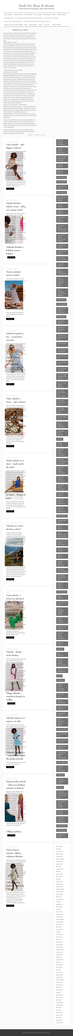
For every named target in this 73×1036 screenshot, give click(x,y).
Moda (26, 24)
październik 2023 (60, 919)
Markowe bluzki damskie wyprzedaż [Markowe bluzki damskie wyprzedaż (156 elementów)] (61, 452)
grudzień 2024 (59, 884)
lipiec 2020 (58, 1000)
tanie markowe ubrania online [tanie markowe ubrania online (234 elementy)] (60, 722)
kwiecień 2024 (59, 904)
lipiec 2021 (58, 987)
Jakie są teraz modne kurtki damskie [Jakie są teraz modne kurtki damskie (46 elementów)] (62, 376)
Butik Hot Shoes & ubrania (36, 6)
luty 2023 (58, 939)
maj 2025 (58, 871)
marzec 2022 (59, 967)
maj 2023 (58, 932)
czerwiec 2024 (59, 899)
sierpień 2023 (59, 924)
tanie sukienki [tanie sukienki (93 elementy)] (62, 729)
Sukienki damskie (18, 14)
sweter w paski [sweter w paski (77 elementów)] (60, 695)
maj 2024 (58, 901)
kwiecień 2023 (59, 934)
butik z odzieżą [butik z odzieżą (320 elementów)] (60, 205)
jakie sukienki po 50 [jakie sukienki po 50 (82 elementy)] (61, 363)
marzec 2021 (59, 997)
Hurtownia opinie (9, 18)
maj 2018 (58, 1010)
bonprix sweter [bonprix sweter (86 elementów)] (60, 172)
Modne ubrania (61, 14)
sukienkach (20, 64)
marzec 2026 (59, 846)
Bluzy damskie (38, 14)
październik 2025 (60, 859)
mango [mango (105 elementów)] (59, 439)
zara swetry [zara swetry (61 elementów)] (61, 830)
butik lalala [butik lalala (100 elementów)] (61, 181)
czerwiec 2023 (59, 929)
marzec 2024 (59, 906)
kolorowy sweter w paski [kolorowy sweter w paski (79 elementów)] (60, 410)
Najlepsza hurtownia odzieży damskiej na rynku (37, 21)
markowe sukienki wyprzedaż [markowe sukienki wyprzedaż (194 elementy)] (61, 479)
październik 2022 (60, 949)
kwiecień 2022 (59, 964)
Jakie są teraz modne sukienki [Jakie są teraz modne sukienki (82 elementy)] (62, 384)
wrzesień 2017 (59, 1022)
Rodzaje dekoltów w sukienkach (13, 21)
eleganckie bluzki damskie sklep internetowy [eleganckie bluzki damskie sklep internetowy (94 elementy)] (62, 228)
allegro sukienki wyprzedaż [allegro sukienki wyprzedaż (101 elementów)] (61, 142)
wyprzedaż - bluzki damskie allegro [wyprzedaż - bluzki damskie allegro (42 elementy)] (61, 804)
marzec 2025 (59, 876)
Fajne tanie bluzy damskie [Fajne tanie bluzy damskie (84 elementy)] (62, 258)
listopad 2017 (59, 1020)
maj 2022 (58, 962)
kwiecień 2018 (59, 1012)
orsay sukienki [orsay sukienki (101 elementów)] (60, 597)
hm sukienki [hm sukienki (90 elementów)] (61, 316)
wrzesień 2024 (59, 891)
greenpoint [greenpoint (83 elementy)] (61, 299)
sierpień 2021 (59, 984)
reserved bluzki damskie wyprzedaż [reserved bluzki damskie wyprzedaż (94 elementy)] (61, 635)
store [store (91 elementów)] (59, 676)
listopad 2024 (59, 886)
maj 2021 (58, 992)
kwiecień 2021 (59, 995)
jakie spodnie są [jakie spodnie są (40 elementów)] (61, 344)
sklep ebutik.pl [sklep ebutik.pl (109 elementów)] (60, 654)
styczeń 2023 (59, 942)
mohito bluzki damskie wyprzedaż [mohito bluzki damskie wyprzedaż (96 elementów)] (62, 542)
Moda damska (47, 14)
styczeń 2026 (59, 851)
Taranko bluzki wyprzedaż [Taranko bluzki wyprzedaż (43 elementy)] (61, 768)
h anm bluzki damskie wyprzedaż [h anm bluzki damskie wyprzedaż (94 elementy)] (61, 310)
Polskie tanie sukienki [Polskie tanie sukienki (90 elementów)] (61, 627)
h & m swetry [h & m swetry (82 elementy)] (61, 304)
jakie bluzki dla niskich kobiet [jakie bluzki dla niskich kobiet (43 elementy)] (61, 329)
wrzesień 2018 (59, 1002)
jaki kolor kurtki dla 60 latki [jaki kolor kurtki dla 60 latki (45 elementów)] (61, 402)
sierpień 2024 (59, 894)
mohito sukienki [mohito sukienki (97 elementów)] (60, 550)
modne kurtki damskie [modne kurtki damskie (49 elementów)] (62, 521)
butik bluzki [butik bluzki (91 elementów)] (61, 177)
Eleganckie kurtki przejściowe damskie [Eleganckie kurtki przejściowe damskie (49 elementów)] (61, 238)
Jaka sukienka (24, 121)
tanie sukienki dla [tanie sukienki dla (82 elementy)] (62, 734)
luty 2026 (58, 849)
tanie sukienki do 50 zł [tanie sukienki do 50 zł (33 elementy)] (62, 741)
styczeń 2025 (59, 881)
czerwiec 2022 (59, 959)
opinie (14, 86)
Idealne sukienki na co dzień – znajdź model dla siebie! (38, 464)
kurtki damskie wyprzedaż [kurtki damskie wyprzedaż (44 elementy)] (61, 424)
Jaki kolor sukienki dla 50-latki (10, 120)
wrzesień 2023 (59, 922)
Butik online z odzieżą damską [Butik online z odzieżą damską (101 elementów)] (62, 198)
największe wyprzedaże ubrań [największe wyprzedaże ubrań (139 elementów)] (61, 577)
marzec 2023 (59, 937)
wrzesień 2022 (59, 952)
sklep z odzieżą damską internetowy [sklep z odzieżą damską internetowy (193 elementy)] (61, 662)
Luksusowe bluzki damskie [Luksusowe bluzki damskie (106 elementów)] (61, 432)
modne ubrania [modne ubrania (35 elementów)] (60, 527)
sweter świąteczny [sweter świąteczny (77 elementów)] (61, 701)
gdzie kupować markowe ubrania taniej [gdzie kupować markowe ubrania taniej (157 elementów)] (60, 282)
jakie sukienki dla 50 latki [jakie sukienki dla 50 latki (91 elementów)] (61, 350)
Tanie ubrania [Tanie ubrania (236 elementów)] (61, 762)
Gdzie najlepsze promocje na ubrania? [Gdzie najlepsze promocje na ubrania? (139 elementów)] (61, 292)
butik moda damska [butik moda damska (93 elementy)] (61, 187)
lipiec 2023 (58, 927)
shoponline (33, 590)
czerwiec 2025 (59, 869)
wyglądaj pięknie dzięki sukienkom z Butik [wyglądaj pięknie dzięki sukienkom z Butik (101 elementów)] (61, 794)
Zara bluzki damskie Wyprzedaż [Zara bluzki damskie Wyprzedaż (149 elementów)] (61, 819)
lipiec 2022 (58, 957)
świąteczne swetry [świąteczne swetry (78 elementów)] (61, 835)
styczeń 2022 (59, 972)
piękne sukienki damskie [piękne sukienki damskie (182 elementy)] (60, 620)
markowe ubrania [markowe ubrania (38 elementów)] (60, 494)
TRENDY (54, 14)
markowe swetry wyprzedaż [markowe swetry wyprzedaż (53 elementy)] (61, 487)
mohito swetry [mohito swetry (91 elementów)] (59, 556)
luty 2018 (58, 1017)
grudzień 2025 (59, 854)
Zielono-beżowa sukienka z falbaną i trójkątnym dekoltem (38, 853)
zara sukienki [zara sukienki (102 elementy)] (61, 825)
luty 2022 (58, 969)
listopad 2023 (59, 916)
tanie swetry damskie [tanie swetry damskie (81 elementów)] (61, 747)
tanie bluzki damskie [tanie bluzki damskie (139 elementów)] (61, 708)
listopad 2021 (59, 977)
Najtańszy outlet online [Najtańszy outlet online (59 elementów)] (62, 570)
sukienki (38, 154)
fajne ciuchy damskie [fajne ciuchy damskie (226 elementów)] (61, 252)
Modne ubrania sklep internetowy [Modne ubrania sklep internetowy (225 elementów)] (62, 534)
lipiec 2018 (58, 1007)
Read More (33, 188)
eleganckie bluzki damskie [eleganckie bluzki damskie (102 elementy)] (61, 219)
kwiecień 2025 (59, 874)
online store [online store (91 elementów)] (61, 592)
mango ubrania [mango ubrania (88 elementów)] (60, 444)
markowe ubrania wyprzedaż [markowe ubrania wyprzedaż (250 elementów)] (61, 501)
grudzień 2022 (59, 944)
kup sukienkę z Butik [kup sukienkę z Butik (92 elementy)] (62, 417)
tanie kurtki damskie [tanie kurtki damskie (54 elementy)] (61, 714)
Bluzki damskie (28, 14)
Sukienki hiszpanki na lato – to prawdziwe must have (38, 336)
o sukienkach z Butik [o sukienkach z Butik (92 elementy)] (61, 603)
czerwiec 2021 (59, 990)
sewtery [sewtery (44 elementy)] (60, 649)
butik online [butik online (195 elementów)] (61, 192)
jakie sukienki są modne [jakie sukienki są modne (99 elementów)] (61, 369)
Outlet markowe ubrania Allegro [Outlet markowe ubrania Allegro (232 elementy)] (60, 611)
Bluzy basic (47, 24)
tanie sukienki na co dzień (24, 101)
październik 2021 (60, 979)
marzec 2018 (59, 1015)
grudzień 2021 (59, 974)
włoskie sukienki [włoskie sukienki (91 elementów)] (60, 812)
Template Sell (46, 1032)
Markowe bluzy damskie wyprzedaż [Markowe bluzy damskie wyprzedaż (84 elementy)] (62, 461)
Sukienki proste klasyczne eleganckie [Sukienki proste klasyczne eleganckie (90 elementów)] (61, 687)
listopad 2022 (59, 947)
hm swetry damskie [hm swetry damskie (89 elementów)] (60, 322)
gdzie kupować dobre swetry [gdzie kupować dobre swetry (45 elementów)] (62, 272)
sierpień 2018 (59, 1005)
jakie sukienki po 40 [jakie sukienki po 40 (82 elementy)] (61, 356)
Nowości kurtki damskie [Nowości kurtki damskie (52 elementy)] (60, 585)
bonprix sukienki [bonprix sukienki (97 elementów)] (60, 165)
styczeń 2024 (59, 911)
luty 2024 (58, 909)
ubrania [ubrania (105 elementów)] (60, 787)
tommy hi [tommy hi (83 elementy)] (60, 775)
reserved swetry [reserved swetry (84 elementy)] (60, 643)
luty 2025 (58, 879)
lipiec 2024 (58, 896)
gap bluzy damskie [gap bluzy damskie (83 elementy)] (60, 264)
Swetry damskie (56, 24)
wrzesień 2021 (59, 982)
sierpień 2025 (59, 864)
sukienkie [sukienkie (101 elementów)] (60, 680)
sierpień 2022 (59, 954)
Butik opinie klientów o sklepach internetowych (29, 18)
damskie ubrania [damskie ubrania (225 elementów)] (60, 212)
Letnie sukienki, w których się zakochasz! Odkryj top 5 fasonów (39, 598)
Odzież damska (33, 24)
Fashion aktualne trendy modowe (13, 24)
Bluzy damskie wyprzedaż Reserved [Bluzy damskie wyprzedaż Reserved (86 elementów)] (62, 158)
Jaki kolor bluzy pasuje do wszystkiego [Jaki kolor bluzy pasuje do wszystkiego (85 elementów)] (61, 393)
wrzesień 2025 (59, 861)
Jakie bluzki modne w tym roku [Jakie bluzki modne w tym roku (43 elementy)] (61, 337)
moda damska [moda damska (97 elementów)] (61, 516)
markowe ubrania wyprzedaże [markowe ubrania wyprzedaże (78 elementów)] (61, 509)
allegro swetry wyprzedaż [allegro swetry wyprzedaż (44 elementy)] (61, 150)
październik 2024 (60, 889)
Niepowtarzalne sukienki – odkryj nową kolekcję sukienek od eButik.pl (40, 785)
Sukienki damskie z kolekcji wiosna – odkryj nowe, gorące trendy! (39, 206)
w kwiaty (45, 434)
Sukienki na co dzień (35, 141)
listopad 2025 (59, 856)
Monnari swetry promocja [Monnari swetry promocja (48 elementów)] (60, 563)
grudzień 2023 (59, 914)
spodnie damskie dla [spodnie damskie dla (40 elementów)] (61, 670)
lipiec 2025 (58, 866)
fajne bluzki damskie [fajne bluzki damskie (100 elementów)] (61, 246)
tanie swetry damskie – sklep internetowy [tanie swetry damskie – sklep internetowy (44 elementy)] (61, 755)
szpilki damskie (8, 14)
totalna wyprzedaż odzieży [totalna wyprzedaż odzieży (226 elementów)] (61, 781)
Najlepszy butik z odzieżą (51, 18)
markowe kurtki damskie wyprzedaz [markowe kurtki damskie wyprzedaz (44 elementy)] (61, 470)
